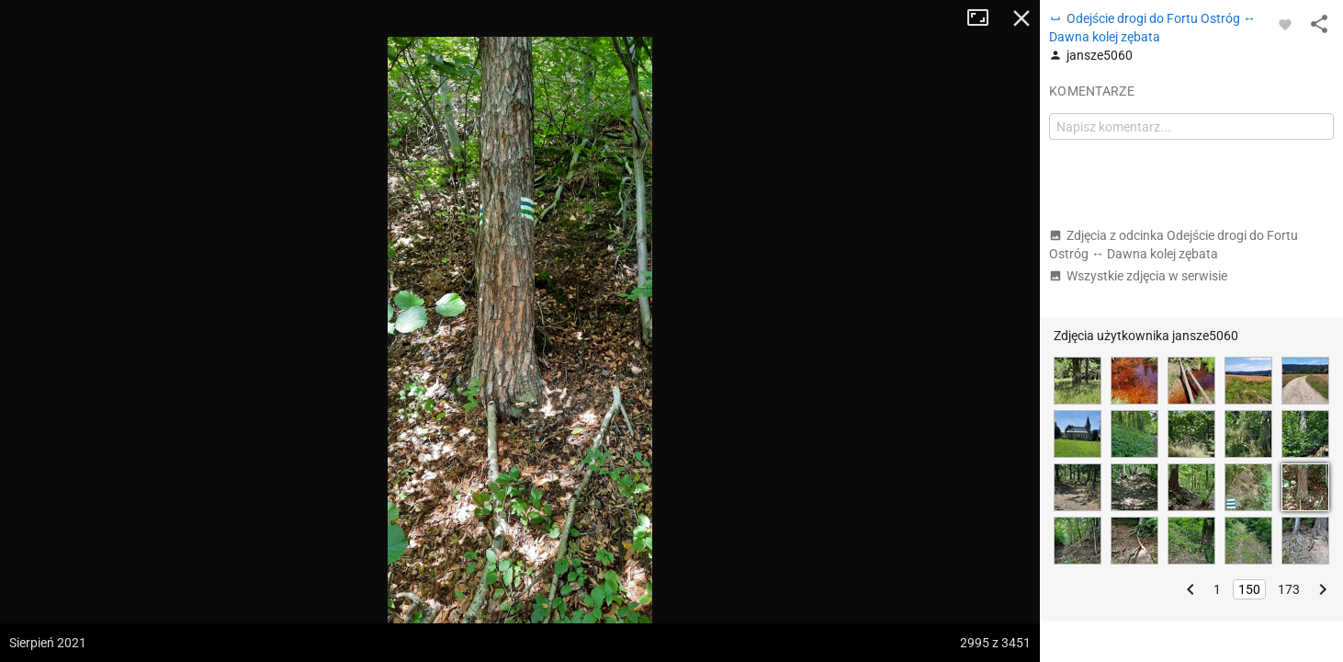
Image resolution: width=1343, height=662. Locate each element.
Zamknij (1021, 18)
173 (1289, 589)
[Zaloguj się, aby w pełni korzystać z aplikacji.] (1285, 24)
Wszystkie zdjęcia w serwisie (1138, 275)
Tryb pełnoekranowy (984, 18)
